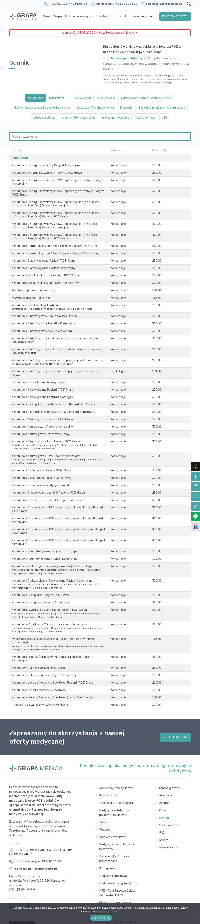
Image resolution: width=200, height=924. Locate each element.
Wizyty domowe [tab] (112, 128)
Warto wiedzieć (169, 797)
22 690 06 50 (128, 3)
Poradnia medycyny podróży (118, 894)
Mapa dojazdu (168, 819)
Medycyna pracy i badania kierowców (116, 819)
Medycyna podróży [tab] (107, 118)
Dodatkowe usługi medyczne (118, 855)
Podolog (105, 801)
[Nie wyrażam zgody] (195, 913)
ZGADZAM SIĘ (101, 918)
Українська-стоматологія (116, 775)
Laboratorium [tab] (51, 98)
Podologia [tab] (160, 108)
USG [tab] (134, 128)
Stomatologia (108, 767)
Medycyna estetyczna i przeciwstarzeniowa (114, 785)
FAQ (162, 804)
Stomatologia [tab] (107, 98)
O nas (48, 16)
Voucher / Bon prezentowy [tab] (148, 118)
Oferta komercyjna (80, 16)
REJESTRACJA (175, 709)
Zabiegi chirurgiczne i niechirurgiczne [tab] (58, 118)
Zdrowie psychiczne (112, 809)
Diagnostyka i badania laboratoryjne (114, 831)
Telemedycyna (109, 886)
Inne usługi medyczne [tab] (77, 128)
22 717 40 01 (70, 3)
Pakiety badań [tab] (79, 98)
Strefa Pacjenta (55, 20)
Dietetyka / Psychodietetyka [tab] (124, 108)
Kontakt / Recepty (175, 18)
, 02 (80, 3)
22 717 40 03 (23, 826)
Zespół (59, 16)
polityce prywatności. (107, 911)
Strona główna (169, 760)
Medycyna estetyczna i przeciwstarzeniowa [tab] (63, 108)
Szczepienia (107, 840)
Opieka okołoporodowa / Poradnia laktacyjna (115, 877)
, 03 (85, 3)
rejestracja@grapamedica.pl (164, 3)
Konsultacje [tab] (25, 98)
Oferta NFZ (106, 16)
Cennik (123, 16)
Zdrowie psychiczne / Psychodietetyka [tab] (152, 98)
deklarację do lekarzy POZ (130, 58)
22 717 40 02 (62, 822)
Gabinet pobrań (109, 901)
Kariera (163, 812)
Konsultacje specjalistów (116, 760)
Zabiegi (104, 794)
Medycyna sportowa (113, 848)
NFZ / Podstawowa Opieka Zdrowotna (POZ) (117, 865)
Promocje (165, 767)
